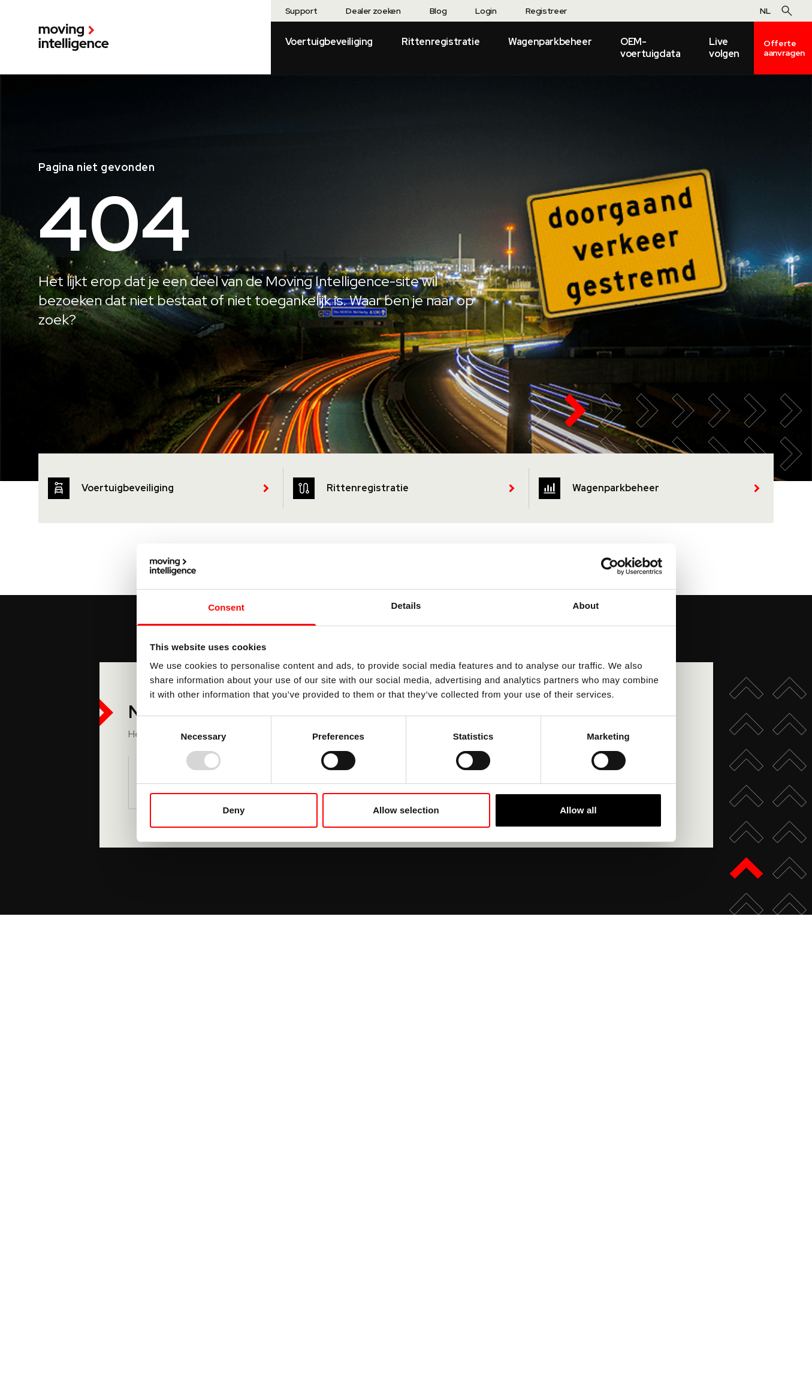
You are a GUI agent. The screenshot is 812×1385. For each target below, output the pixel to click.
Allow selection (406, 810)
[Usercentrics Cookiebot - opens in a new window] (609, 566)
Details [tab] (406, 605)
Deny (233, 810)
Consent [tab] (226, 607)
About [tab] (586, 605)
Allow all (578, 810)
